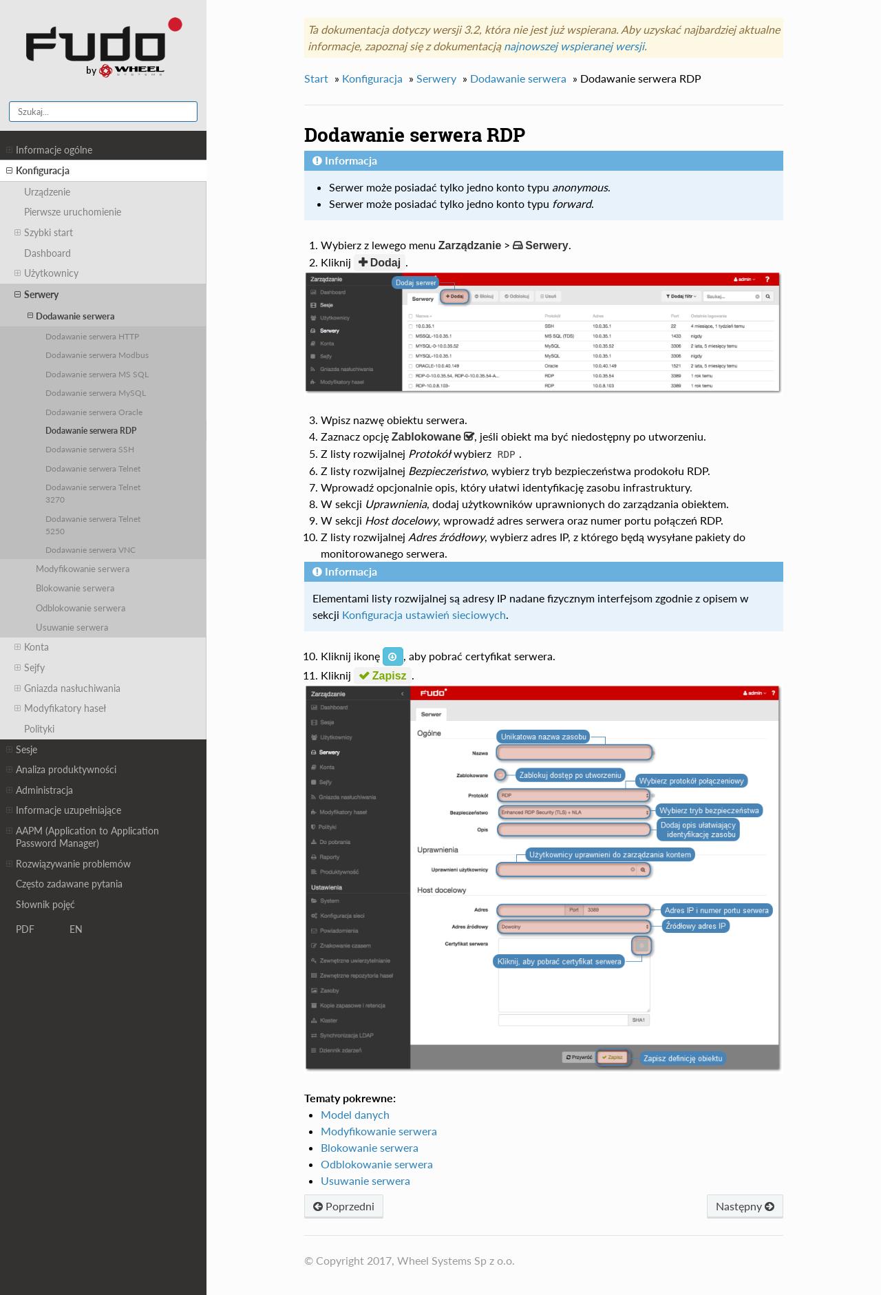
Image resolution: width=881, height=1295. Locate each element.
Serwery (36, 294)
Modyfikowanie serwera (82, 568)
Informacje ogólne (49, 150)
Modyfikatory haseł (60, 708)
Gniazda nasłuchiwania (67, 688)
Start (316, 78)
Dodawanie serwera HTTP (92, 336)
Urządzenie (47, 192)
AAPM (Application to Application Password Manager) (82, 837)
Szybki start (43, 233)
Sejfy (29, 668)
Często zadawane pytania (69, 883)
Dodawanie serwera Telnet (92, 468)
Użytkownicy (46, 273)
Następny (745, 1205)
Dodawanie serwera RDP (90, 430)
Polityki (39, 729)
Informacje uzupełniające (63, 810)
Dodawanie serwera (71, 316)
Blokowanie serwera (75, 587)
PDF (25, 929)
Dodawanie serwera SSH (89, 449)
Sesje (21, 750)
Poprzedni (343, 1205)
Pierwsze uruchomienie (72, 212)
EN (76, 929)
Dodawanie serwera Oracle (93, 412)
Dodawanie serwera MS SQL (97, 374)
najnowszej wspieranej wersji (574, 45)
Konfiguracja (38, 171)
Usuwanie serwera (72, 627)
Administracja (39, 790)
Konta (31, 647)
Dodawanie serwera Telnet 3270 (92, 493)
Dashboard (47, 253)
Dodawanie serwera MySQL (95, 392)
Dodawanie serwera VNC (90, 549)
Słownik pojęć (45, 904)
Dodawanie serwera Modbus (97, 354)
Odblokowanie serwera (80, 607)
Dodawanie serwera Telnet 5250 (92, 525)
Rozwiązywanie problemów (68, 864)
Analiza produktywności (61, 770)
